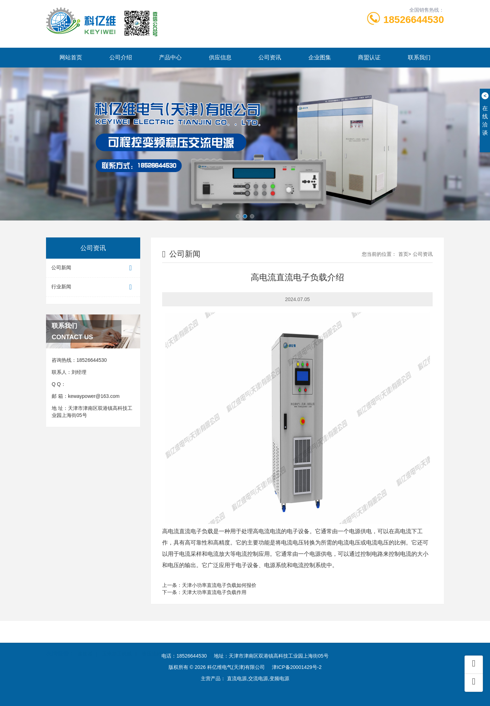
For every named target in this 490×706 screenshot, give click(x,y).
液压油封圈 (154, 643)
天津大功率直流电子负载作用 (214, 592)
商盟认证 (369, 57)
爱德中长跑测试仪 (225, 643)
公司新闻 (93, 268)
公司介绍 (120, 57)
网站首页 (70, 57)
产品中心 (170, 57)
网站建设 (186, 643)
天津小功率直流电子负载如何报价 (219, 585)
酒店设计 (265, 643)
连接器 (85, 643)
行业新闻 (93, 287)
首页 (403, 254)
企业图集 (319, 57)
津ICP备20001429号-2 (296, 667)
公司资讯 (269, 57)
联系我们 (419, 57)
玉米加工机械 (117, 643)
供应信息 (220, 57)
